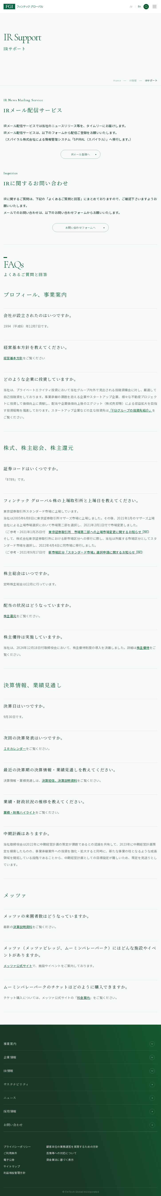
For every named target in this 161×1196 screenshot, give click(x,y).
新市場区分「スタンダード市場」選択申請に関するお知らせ (95, 552)
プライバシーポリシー (17, 1146)
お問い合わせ (79, 1125)
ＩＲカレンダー (15, 748)
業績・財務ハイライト (19, 812)
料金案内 (83, 997)
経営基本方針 (13, 358)
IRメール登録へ (83, 154)
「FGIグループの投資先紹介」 (130, 410)
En (139, 6)
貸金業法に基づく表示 (60, 1159)
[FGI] (23, 6)
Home (117, 80)
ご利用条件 (10, 1153)
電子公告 (9, 1159)
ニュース (79, 1098)
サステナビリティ (79, 1084)
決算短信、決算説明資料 (59, 780)
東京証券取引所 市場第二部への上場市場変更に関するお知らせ (98, 532)
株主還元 (10, 616)
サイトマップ (12, 1166)
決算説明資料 (22, 927)
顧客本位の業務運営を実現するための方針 (72, 1146)
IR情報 (133, 80)
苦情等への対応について (61, 1153)
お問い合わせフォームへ (84, 227)
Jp (130, 6)
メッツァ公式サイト (18, 966)
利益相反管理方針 (15, 1173)
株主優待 (143, 647)
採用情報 (79, 1111)
